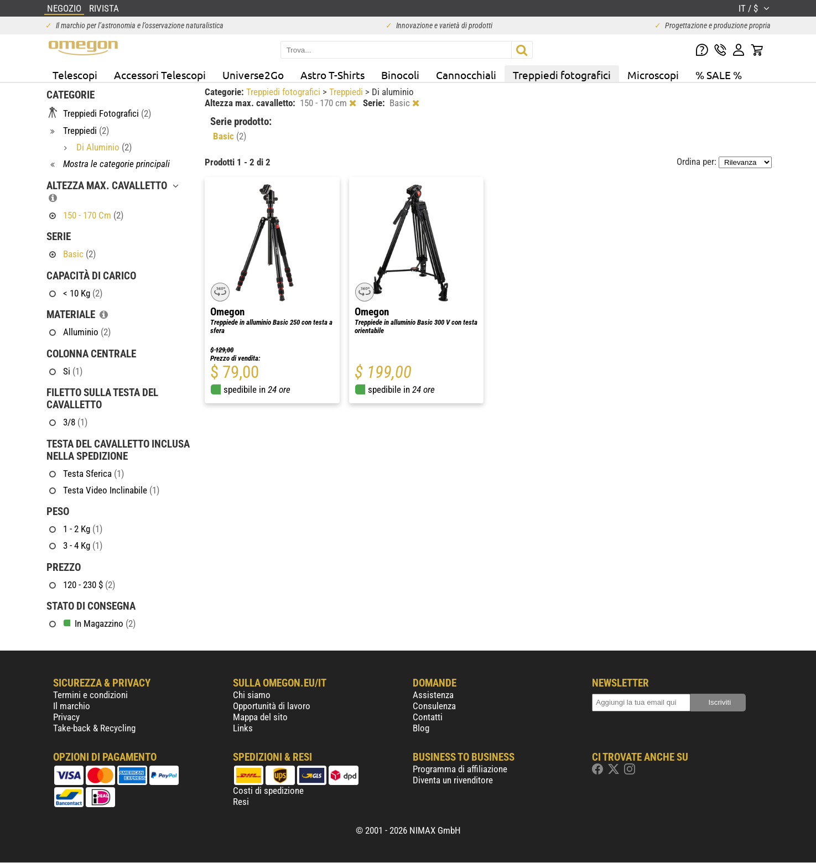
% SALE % (718, 74)
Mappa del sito (260, 716)
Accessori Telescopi (160, 74)
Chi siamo (252, 694)
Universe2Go (253, 74)
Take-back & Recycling (94, 728)
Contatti (428, 716)
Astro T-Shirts (332, 74)
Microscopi (653, 74)
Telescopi (75, 74)
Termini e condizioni (90, 694)
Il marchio (71, 705)
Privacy (66, 716)
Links (243, 728)
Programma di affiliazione (460, 768)
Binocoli (400, 74)
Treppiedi (347, 91)
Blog (421, 728)
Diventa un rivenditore (453, 780)
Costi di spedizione (268, 790)
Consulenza (434, 705)
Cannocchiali (466, 74)
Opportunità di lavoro (271, 705)
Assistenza (433, 694)
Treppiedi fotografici (562, 74)
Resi (241, 801)
